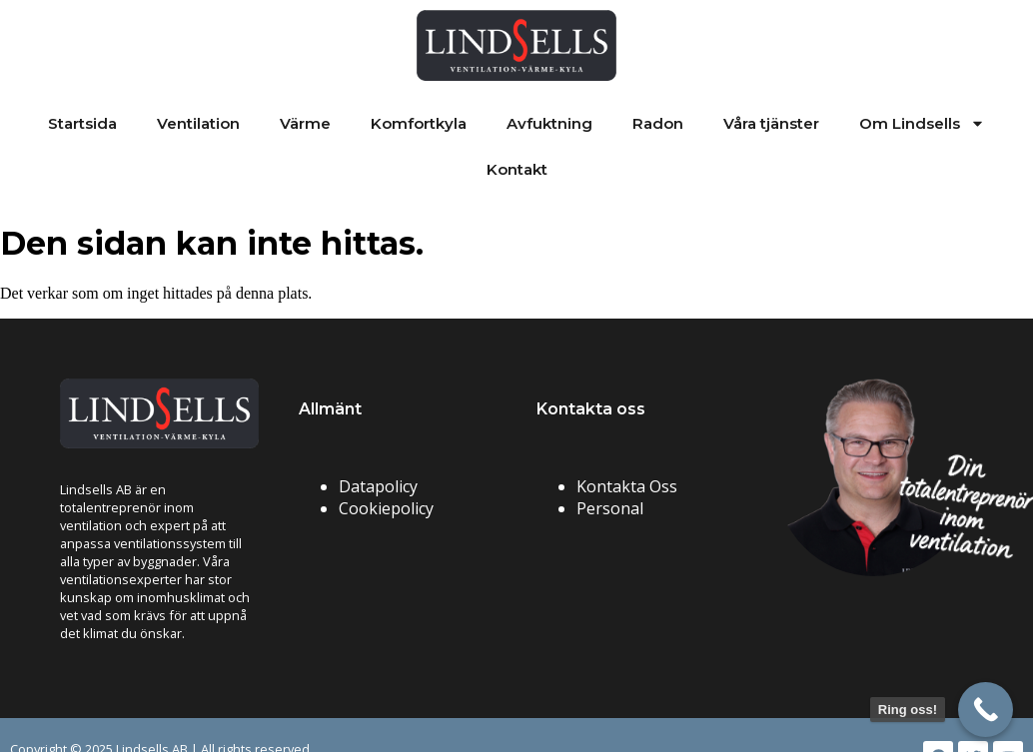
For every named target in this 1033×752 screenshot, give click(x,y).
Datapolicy (378, 486)
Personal (609, 508)
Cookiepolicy (386, 508)
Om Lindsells (922, 123)
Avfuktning (549, 123)
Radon (657, 123)
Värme (305, 123)
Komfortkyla (419, 123)
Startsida (82, 123)
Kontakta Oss (626, 486)
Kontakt (517, 169)
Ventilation (198, 123)
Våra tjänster (771, 123)
